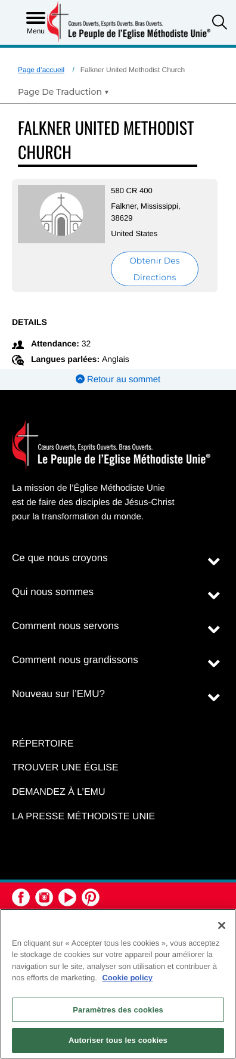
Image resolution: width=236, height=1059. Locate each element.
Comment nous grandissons (75, 659)
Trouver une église (65, 768)
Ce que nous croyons (60, 557)
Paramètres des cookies (118, 1009)
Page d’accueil (41, 70)
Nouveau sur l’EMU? (58, 693)
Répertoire (42, 744)
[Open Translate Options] (63, 91)
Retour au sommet (118, 379)
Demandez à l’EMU (58, 792)
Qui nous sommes (53, 591)
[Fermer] (222, 925)
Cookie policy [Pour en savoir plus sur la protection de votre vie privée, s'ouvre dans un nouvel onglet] (127, 977)
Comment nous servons (65, 625)
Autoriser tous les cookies (118, 1040)
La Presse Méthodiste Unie (83, 817)
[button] (219, 23)
